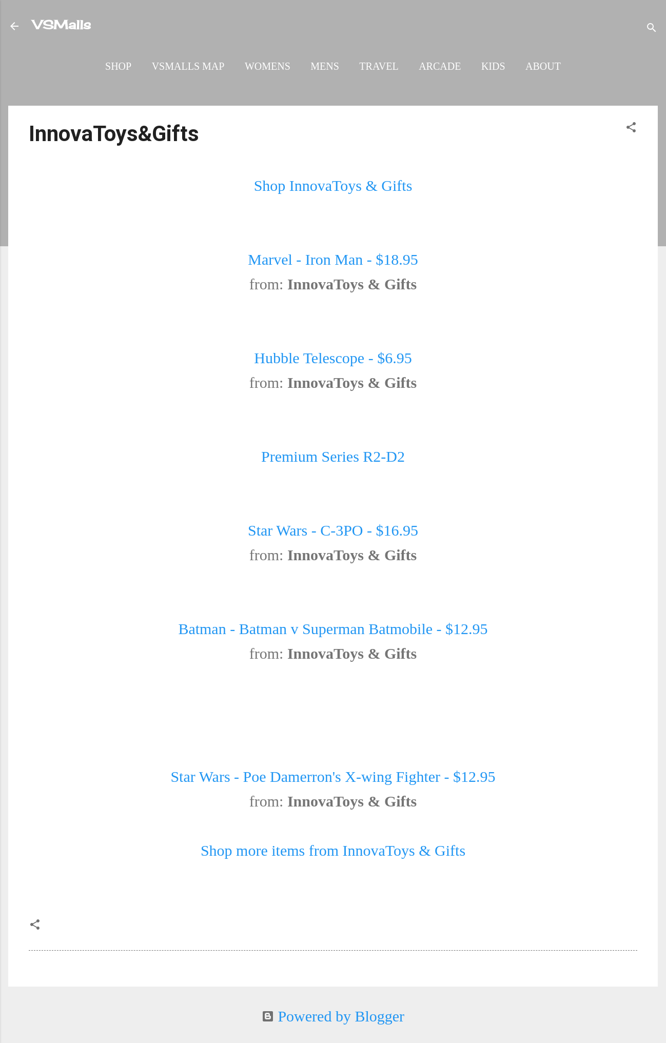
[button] (631, 127)
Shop (118, 66)
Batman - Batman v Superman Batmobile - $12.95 (332, 628)
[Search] (651, 28)
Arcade (440, 66)
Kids (493, 66)
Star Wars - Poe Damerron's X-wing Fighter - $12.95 (332, 776)
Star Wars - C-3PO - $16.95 (333, 530)
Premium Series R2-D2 (333, 456)
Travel (378, 66)
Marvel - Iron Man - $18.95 (333, 259)
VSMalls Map (188, 66)
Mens (324, 66)
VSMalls (62, 24)
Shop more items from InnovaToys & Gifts (333, 850)
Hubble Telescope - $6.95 (333, 357)
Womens (267, 66)
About (543, 66)
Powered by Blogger (333, 1016)
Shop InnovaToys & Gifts (333, 185)
